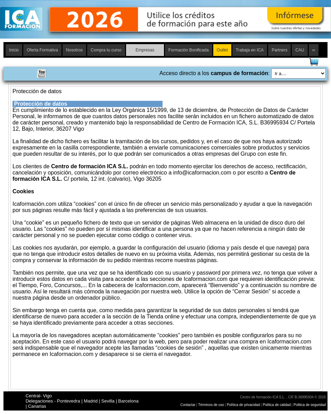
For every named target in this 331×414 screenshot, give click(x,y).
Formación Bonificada (188, 50)
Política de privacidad (244, 405)
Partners (279, 50)
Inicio (14, 50)
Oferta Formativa (42, 50)
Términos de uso (211, 405)
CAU (299, 50)
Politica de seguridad (309, 405)
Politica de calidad (277, 405)
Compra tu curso (106, 50)
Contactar (187, 405)
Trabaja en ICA (250, 50)
